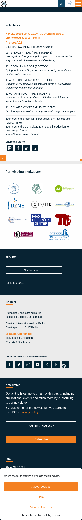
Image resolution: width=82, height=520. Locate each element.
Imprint (56, 515)
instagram (27, 364)
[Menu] (78, 3)
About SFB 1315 (15, 467)
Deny (41, 496)
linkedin (55, 364)
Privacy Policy (29, 515)
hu (70, 3)
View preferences (41, 507)
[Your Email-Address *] (41, 425)
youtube (37, 364)
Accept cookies (41, 486)
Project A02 (14, 42)
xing (45, 364)
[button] (10, 148)
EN (61, 3)
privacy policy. (29, 412)
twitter (18, 364)
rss (65, 364)
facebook (9, 364)
